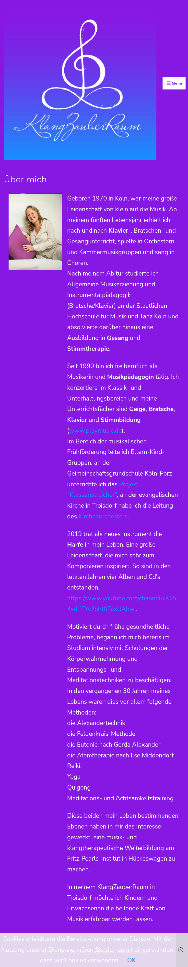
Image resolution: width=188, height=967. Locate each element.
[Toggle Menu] (174, 83)
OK (131, 960)
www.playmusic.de (95, 431)
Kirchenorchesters (103, 516)
